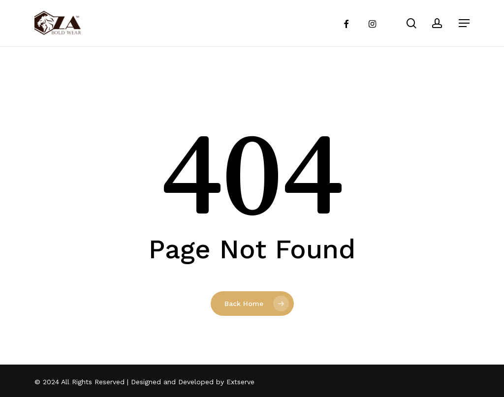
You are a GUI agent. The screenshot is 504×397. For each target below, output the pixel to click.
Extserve (240, 382)
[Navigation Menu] (464, 23)
